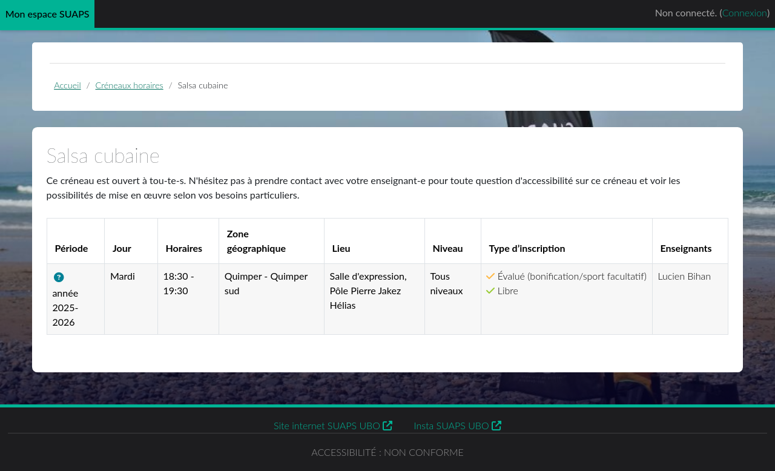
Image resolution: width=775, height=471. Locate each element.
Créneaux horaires (129, 85)
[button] (61, 277)
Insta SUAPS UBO (457, 425)
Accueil (67, 85)
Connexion (744, 12)
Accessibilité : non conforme (387, 452)
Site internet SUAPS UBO (333, 425)
